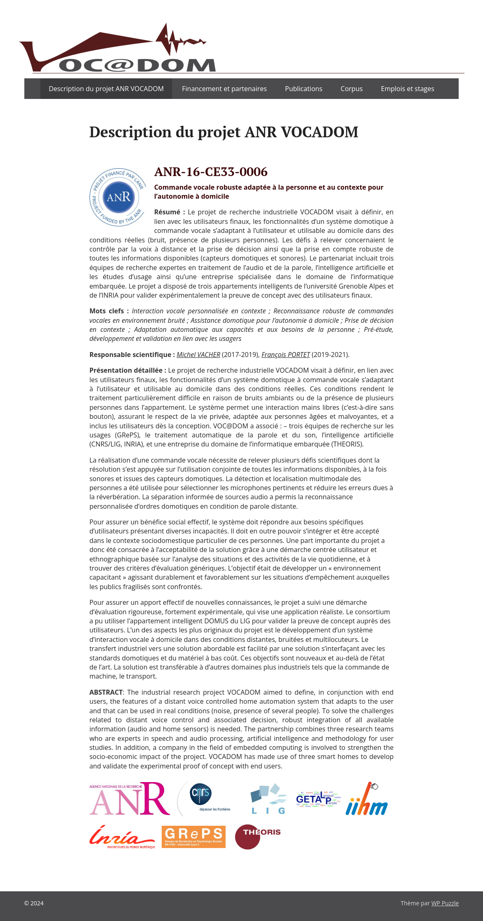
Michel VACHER (198, 354)
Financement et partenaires (224, 88)
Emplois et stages (407, 88)
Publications (304, 88)
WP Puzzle (445, 903)
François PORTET (286, 354)
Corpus (352, 88)
